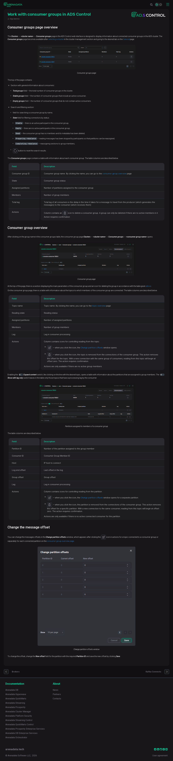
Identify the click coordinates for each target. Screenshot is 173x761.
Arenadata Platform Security (18, 716)
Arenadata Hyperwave (15, 694)
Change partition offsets (92, 347)
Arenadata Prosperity (15, 707)
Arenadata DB (11, 690)
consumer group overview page (60, 541)
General (126, 39)
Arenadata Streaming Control (18, 720)
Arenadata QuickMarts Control (19, 724)
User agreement (160, 755)
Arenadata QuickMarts (15, 698)
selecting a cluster (56, 39)
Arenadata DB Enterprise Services (21, 733)
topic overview (99, 306)
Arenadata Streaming (15, 703)
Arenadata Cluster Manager (18, 711)
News (55, 690)
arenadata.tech (14, 749)
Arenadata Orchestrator (16, 737)
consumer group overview (114, 173)
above (148, 286)
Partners (57, 694)
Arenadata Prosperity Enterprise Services (25, 729)
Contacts (57, 698)
